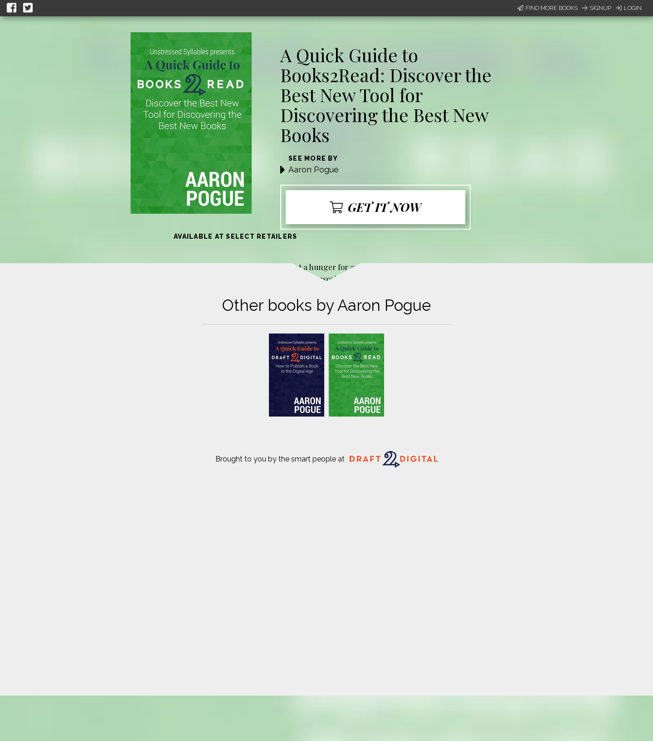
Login (629, 8)
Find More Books (547, 8)
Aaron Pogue (313, 169)
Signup (596, 8)
